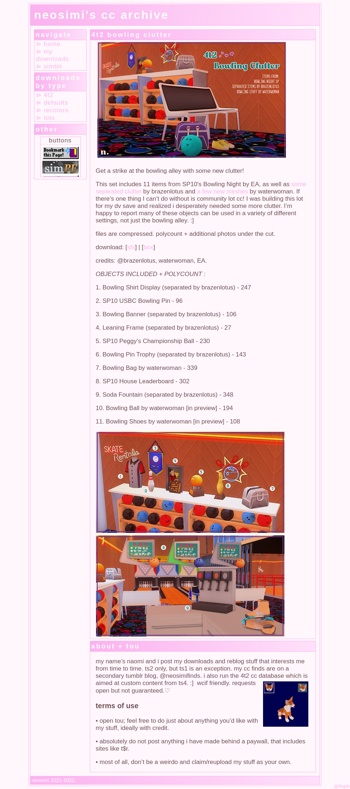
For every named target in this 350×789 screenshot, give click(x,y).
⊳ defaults (52, 102)
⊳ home (48, 44)
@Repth (342, 786)
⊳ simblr (49, 66)
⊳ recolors (52, 110)
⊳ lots (45, 117)
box (148, 247)
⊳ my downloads (52, 55)
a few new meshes (222, 191)
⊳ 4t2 (44, 95)
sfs (131, 247)
